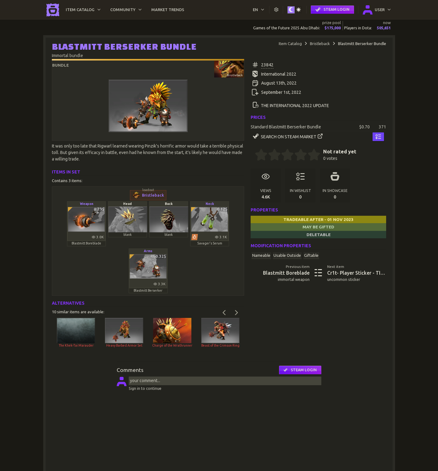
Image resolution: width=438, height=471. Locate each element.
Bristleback (320, 43)
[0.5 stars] (258, 156)
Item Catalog (290, 43)
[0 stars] (253, 156)
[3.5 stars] (297, 156)
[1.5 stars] (271, 156)
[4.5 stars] (310, 156)
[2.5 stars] (284, 156)
